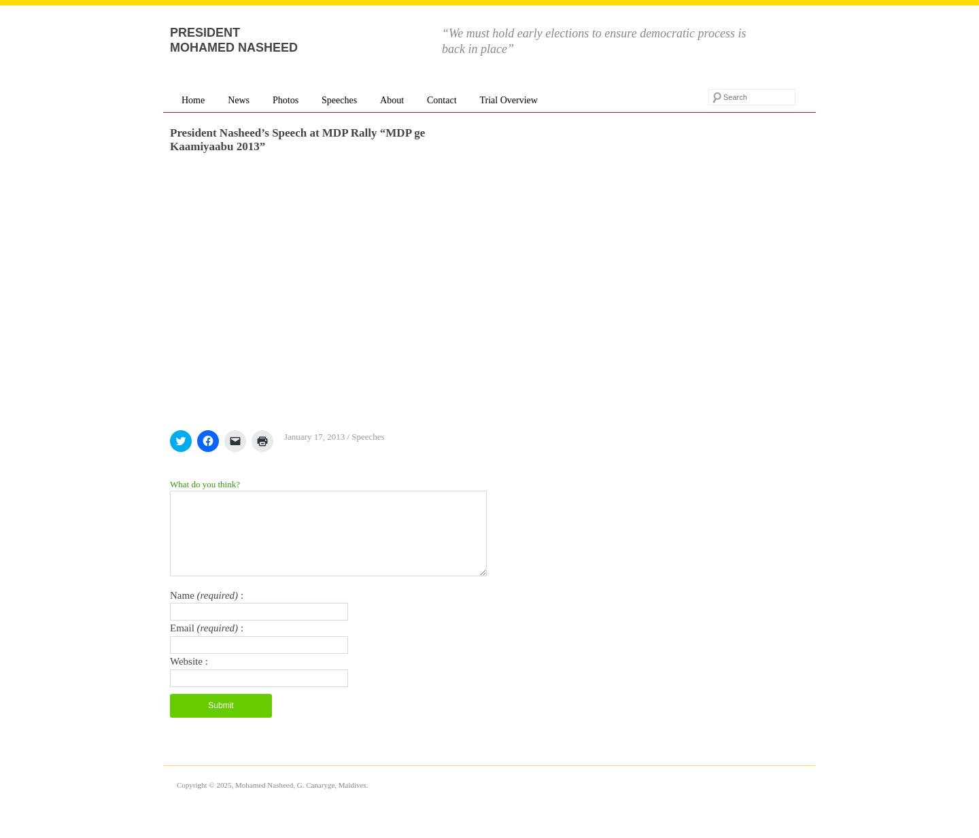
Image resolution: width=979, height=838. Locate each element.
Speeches (339, 100)
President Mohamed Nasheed (234, 40)
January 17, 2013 (314, 437)
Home (193, 100)
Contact (442, 100)
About (392, 100)
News (239, 100)
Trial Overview (508, 100)
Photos (285, 100)
